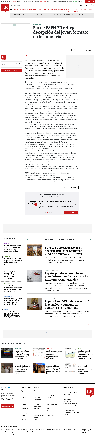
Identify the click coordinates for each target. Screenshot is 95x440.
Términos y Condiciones (70, 403)
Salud (6, 309)
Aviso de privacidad (68, 401)
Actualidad (49, 349)
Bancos (6, 243)
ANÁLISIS (60, 9)
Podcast (23, 415)
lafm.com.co (75, 432)
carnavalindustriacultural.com (29, 432)
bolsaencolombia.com (69, 429)
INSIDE (91, 9)
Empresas (46, 14)
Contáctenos (67, 399)
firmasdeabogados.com (53, 429)
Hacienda (7, 256)
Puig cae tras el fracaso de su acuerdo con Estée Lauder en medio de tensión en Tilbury (63, 251)
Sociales (17, 364)
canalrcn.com (44, 432)
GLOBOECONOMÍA (42, 9)
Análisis (49, 391)
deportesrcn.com (17, 434)
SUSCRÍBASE (90, 1)
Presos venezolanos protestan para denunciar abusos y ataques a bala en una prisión (22, 354)
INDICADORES (84, 9)
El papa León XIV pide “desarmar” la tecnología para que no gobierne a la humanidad (67, 304)
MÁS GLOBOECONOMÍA (81, 325)
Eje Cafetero (79, 14)
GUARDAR (88, 50)
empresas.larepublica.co (36, 429)
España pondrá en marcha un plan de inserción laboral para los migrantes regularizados (67, 276)
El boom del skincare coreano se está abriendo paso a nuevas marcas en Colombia (85, 369)
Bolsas (6, 269)
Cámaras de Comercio (35, 14)
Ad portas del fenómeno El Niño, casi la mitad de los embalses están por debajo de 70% (13, 288)
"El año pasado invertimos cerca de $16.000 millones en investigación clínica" (12, 314)
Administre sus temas (9, 70)
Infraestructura (38, 408)
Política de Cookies (68, 410)
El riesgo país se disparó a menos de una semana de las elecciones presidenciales (13, 261)
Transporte (8, 296)
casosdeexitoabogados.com (10, 432)
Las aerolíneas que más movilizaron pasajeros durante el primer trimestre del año (13, 301)
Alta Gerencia (38, 391)
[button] (27, 204)
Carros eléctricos (56, 14)
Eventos (49, 402)
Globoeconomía (52, 404)
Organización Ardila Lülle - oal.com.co (86, 430)
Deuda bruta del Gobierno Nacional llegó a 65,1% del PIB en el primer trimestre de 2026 (85, 354)
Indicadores (24, 408)
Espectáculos (16, 17)
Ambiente (7, 283)
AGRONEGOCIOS (52, 9)
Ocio (48, 410)
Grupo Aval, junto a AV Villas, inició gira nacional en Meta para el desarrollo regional (54, 369)
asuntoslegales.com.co (8, 429)
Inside (48, 408)
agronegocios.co (22, 429)
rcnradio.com (54, 432)
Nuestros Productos (69, 397)
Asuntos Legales (26, 393)
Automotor (67, 14)
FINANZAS (16, 9)
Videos (36, 419)
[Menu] (11, 9)
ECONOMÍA (23, 9)
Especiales (37, 402)
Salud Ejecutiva (51, 415)
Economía (50, 397)
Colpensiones (30, 17)
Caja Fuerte (37, 393)
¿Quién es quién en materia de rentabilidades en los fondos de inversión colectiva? (12, 274)
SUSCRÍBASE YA (71, 212)
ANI (73, 14)
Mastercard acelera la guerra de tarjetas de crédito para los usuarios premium (12, 248)
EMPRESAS (30, 9)
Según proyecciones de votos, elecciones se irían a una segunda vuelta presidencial (54, 354)
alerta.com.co (5, 434)
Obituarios (37, 410)
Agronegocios (25, 391)
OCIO (34, 9)
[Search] (81, 5)
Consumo (24, 397)
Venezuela (18, 349)
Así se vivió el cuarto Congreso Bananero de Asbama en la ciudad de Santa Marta (22, 369)
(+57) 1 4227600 (6, 400)
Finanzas (23, 404)
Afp (23, 17)
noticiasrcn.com (65, 432)
